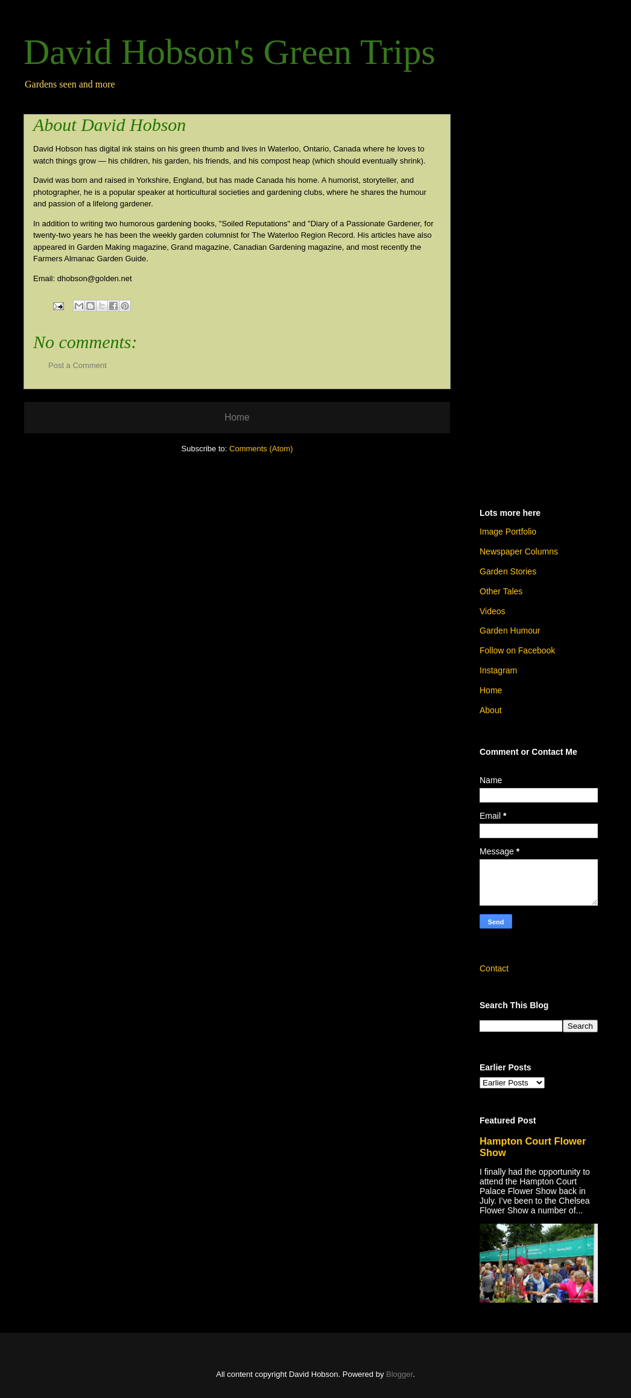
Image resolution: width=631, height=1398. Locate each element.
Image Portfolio (508, 531)
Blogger (399, 1374)
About (491, 710)
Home (237, 417)
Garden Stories (508, 571)
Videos (493, 611)
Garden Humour (510, 630)
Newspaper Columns (519, 551)
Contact (494, 968)
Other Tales (501, 591)
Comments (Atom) (261, 448)
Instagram (498, 670)
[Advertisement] (539, 300)
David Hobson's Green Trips (230, 52)
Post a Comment (77, 365)
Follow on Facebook (517, 650)
